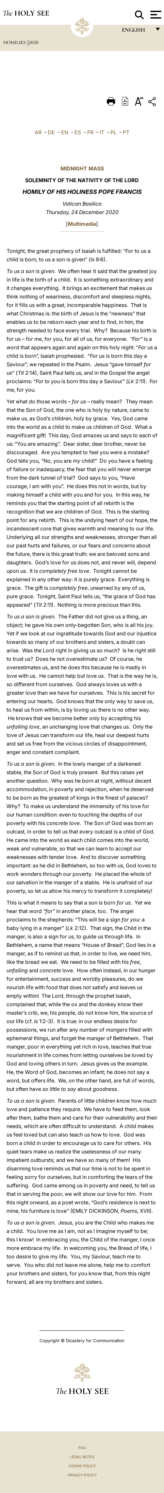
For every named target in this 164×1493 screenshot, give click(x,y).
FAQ (82, 1447)
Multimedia (82, 224)
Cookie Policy (82, 1466)
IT (102, 132)
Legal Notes (82, 1457)
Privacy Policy (82, 1475)
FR (90, 132)
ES (77, 132)
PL (113, 132)
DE (51, 132)
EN (64, 132)
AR (38, 132)
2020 (34, 42)
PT (126, 132)
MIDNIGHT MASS (82, 168)
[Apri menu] (155, 14)
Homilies (15, 42)
